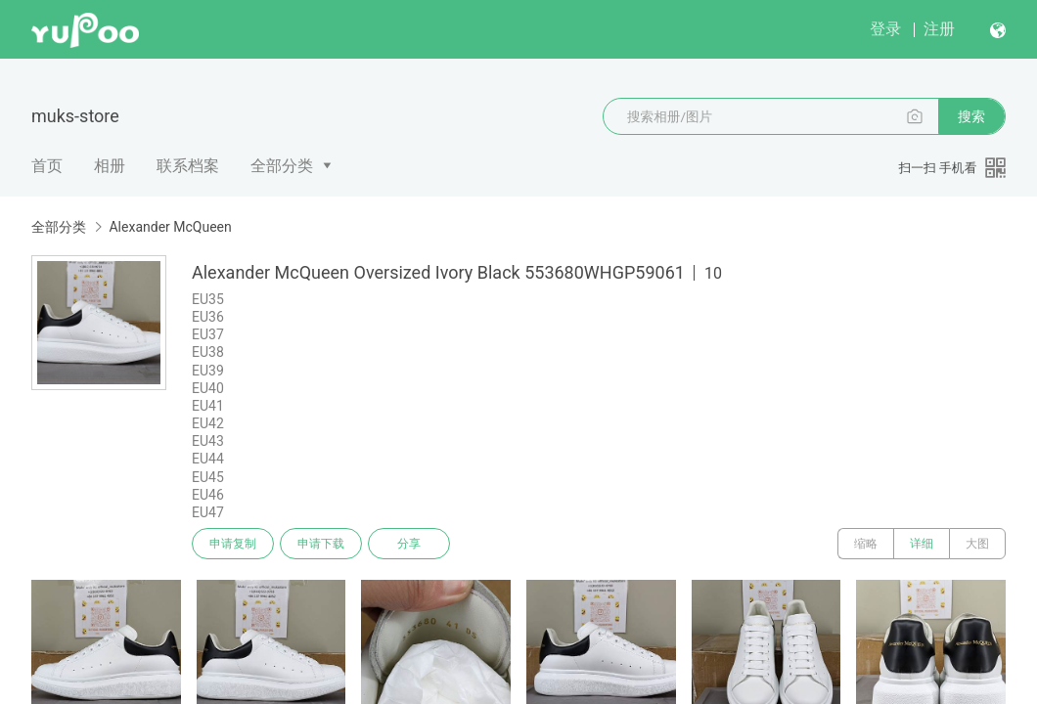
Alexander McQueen (170, 227)
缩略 (866, 543)
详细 (921, 543)
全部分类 (281, 165)
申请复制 (232, 543)
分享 (409, 543)
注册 (939, 29)
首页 (47, 165)
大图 (977, 543)
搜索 (971, 116)
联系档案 (188, 165)
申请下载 (320, 543)
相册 (109, 165)
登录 (885, 29)
